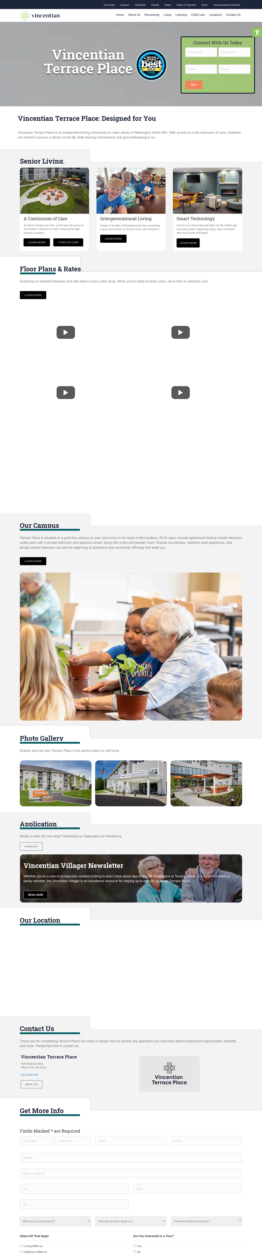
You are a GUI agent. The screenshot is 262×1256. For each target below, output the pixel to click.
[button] (257, 32)
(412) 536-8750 (29, 1074)
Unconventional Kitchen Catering (153, 1171)
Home (120, 14)
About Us (134, 14)
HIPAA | (213, 1242)
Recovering (151, 14)
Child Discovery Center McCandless (155, 1160)
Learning (181, 14)
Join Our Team (87, 1199)
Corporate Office (204, 1159)
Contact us (85, 1188)
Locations (215, 14)
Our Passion (86, 1160)
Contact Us (233, 14)
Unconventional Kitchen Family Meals (155, 1177)
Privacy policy (226, 1242)
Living (167, 14)
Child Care (198, 14)
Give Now (84, 1194)
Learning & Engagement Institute (153, 1166)
